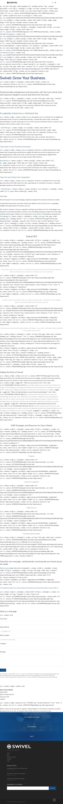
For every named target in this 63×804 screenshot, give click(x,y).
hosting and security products (32, 214)
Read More (4, 127)
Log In (8, 761)
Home (8, 753)
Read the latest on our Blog (20, 15)
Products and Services (43, 203)
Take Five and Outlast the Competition (15, 177)
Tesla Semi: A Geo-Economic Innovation (15, 147)
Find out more (4, 568)
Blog (8, 755)
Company (9, 759)
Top (54, 800)
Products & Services (11, 757)
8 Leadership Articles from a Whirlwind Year (19, 113)
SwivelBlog (3, 216)
